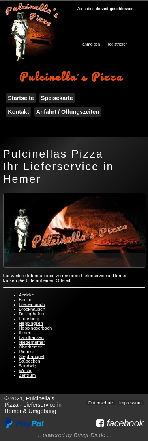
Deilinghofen (31, 313)
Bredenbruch (32, 304)
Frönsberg (29, 318)
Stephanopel (32, 356)
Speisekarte (57, 98)
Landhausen (31, 337)
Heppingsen (31, 323)
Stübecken (29, 361)
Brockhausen (32, 309)
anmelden (91, 44)
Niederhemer (32, 342)
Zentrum (27, 375)
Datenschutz (101, 402)
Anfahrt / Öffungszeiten (67, 112)
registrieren (117, 44)
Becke (25, 299)
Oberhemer (30, 347)
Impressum (130, 402)
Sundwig (27, 365)
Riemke (26, 351)
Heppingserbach (35, 328)
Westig (26, 370)
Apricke (26, 295)
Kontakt (18, 112)
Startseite (21, 98)
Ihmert (25, 332)
